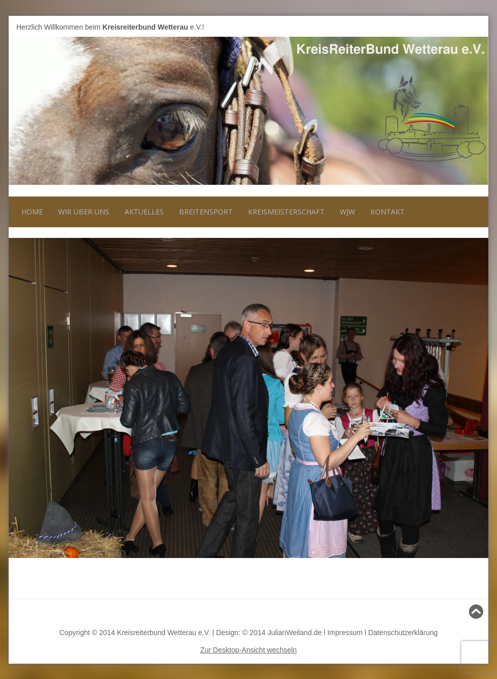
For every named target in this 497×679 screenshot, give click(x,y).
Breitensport (206, 211)
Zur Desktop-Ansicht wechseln (248, 650)
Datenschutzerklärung (403, 632)
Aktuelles (144, 211)
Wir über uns (83, 211)
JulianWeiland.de (294, 632)
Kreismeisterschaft (286, 211)
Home (32, 211)
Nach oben (462, 612)
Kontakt (387, 211)
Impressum (344, 632)
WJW (347, 211)
